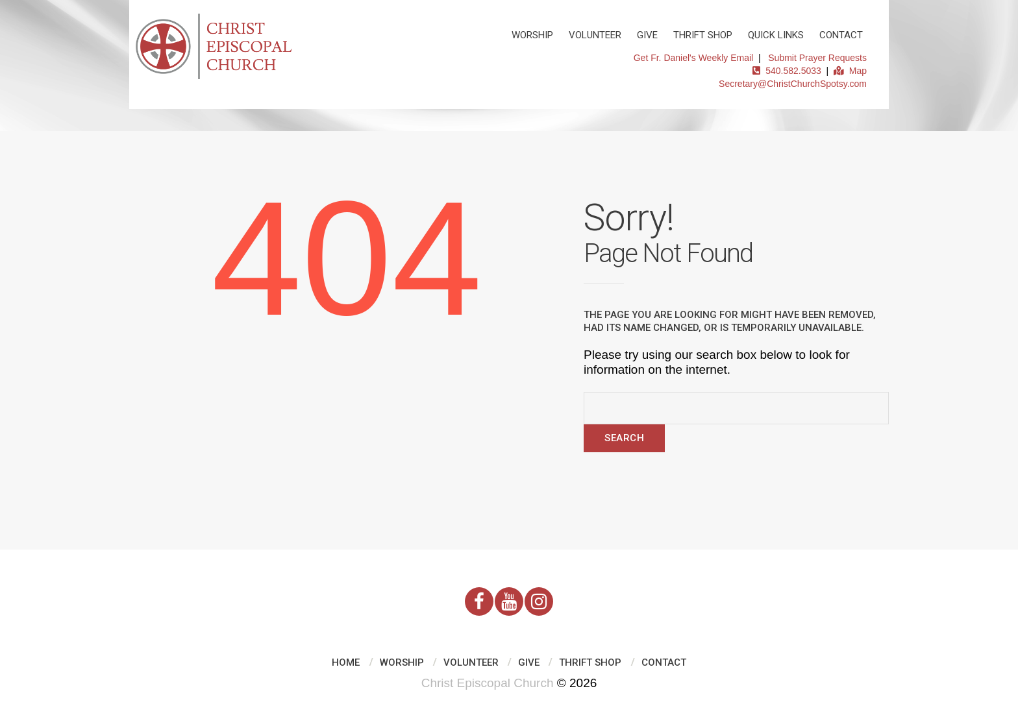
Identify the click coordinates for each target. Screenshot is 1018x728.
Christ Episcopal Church (487, 683)
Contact (841, 35)
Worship (532, 35)
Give (647, 35)
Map (850, 71)
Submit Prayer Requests (817, 58)
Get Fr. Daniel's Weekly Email (693, 58)
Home (346, 662)
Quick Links (776, 35)
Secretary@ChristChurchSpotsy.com (793, 84)
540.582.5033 (786, 71)
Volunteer (595, 35)
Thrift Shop (702, 35)
